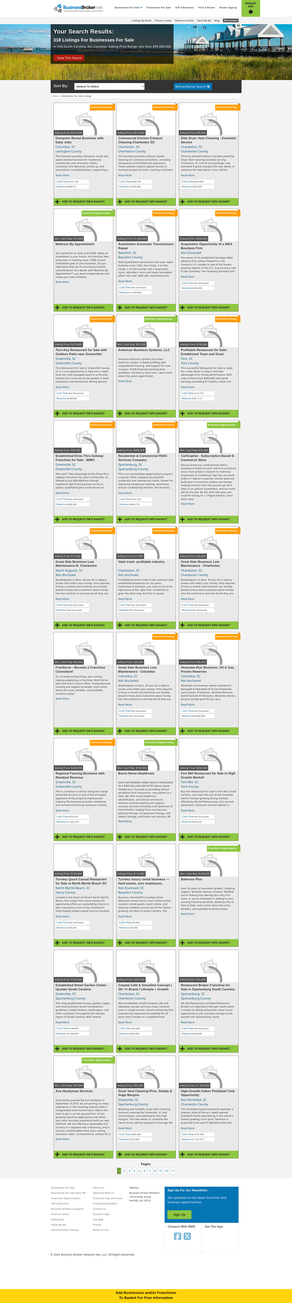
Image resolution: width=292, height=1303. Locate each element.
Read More (62, 175)
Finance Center (163, 20)
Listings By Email (142, 20)
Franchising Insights (105, 1203)
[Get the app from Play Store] (223, 1269)
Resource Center (184, 20)
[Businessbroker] (78, 8)
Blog (217, 20)
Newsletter (57, 1219)
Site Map (98, 1219)
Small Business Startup (65, 1230)
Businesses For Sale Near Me (68, 1192)
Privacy (97, 1224)
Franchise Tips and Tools (107, 1198)
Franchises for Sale (159, 7)
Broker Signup (228, 7)
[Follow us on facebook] (177, 1236)
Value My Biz (204, 20)
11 (173, 1171)
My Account (230, 20)
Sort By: (61, 86)
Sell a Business (184, 7)
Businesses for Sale (127, 7)
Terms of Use (101, 1230)
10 (166, 1171)
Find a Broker (207, 7)
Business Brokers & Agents (67, 1209)
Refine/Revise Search (192, 86)
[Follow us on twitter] (187, 1236)
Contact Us (99, 1209)
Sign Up (179, 1215)
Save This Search (68, 58)
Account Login (101, 1214)
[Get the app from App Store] (223, 1243)
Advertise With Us (103, 1192)
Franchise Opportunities (65, 1198)
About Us (98, 1187)
